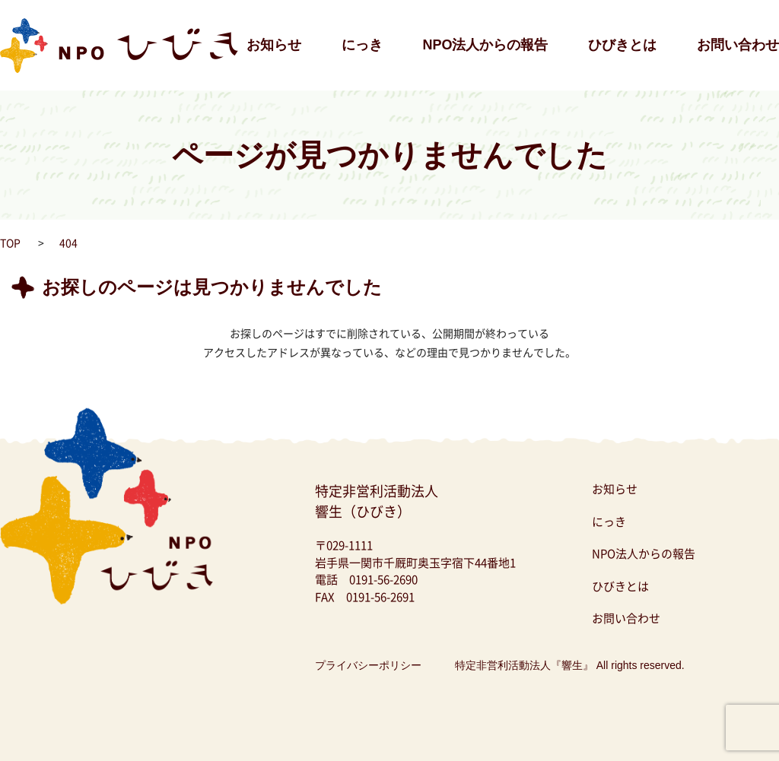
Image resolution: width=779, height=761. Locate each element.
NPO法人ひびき (38, 7)
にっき (362, 44)
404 (68, 242)
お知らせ (273, 44)
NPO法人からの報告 (485, 44)
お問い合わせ (738, 44)
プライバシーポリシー (368, 665)
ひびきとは (622, 44)
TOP (10, 242)
